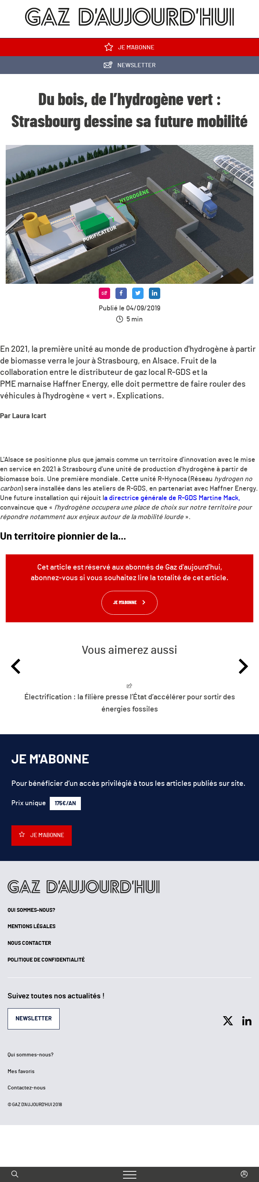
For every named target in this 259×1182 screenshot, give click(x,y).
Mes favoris (21, 1071)
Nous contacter (29, 943)
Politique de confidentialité (46, 960)
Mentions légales (31, 926)
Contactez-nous (27, 1088)
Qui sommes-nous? (31, 910)
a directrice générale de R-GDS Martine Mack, (172, 498)
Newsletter (130, 66)
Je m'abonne (129, 48)
